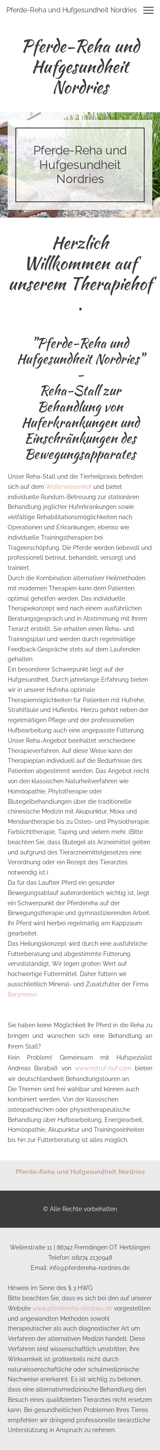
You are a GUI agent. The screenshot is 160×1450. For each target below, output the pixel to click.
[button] (148, 10)
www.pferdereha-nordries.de (72, 1308)
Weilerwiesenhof (69, 486)
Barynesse (22, 994)
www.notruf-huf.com (103, 1068)
